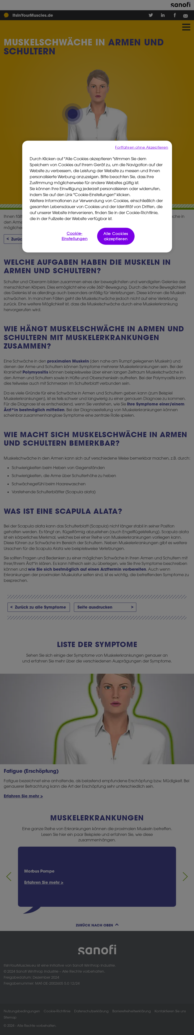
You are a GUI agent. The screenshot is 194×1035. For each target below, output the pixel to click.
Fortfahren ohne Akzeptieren (141, 147)
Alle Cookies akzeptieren (115, 236)
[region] (97, 197)
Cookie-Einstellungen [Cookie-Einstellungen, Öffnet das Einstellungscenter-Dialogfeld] (75, 236)
